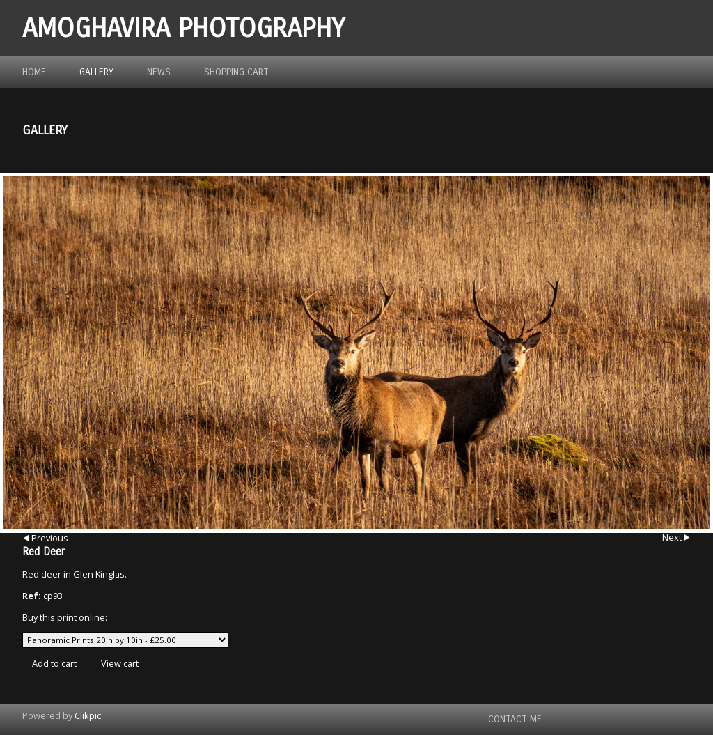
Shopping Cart (236, 72)
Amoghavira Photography (183, 28)
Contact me (515, 719)
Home (34, 72)
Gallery (96, 72)
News (159, 72)
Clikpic (88, 715)
